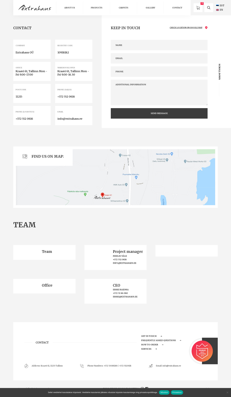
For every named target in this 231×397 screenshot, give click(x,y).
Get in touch (151, 336)
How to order (152, 344)
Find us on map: (43, 156)
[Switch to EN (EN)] (219, 10)
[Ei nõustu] (227, 392)
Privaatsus (177, 392)
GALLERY (150, 7)
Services (149, 349)
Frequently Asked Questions (161, 340)
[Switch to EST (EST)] (220, 5)
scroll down (219, 72)
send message (159, 113)
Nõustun (164, 392)
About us (69, 7)
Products (96, 7)
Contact (177, 7)
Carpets (123, 7)
